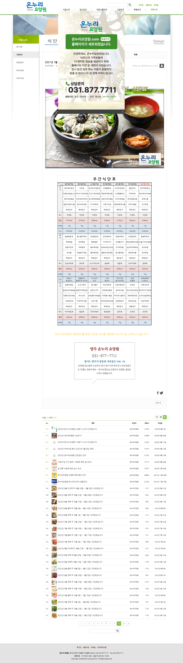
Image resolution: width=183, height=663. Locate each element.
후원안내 (137, 10)
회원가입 (149, 5)
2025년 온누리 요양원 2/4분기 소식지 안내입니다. (77, 429)
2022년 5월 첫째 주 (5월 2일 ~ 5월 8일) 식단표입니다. (79, 602)
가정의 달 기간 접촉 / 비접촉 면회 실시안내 (74, 462)
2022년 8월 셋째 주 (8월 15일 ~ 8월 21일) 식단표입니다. (80, 502)
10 (124, 623)
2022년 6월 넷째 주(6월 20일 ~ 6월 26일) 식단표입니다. (80, 555)
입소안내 (83, 10)
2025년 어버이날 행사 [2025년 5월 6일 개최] (76, 449)
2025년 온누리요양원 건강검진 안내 (72, 455)
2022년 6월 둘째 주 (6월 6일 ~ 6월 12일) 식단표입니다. (80, 568)
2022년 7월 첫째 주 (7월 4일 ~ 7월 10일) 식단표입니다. (80, 542)
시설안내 (120, 10)
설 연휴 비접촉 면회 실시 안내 (69, 468)
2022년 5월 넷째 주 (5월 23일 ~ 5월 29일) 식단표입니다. (80, 582)
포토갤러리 (20, 62)
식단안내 (19, 55)
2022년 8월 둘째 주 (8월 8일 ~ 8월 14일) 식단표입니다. (80, 508)
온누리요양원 (49, 66)
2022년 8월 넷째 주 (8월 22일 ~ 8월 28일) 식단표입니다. (80, 495)
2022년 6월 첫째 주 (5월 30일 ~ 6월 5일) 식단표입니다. (80, 575)
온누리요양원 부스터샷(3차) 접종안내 (72, 482)
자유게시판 (20, 78)
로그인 (141, 5)
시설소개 (66, 10)
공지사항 (19, 47)
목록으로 (158, 403)
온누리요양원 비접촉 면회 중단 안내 (72, 475)
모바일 (156, 5)
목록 (135, 55)
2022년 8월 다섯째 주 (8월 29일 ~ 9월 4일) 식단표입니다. (81, 488)
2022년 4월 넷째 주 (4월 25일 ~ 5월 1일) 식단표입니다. (80, 609)
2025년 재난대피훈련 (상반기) (70, 435)
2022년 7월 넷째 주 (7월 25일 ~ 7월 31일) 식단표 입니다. (81, 522)
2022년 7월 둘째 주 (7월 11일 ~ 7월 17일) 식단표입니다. (80, 535)
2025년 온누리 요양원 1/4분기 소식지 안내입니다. (77, 442)
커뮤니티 (154, 10)
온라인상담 (20, 70)
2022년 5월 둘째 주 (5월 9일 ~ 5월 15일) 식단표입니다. (80, 595)
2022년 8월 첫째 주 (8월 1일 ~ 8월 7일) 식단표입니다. (79, 515)
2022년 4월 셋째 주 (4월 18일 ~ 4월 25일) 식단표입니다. (80, 615)
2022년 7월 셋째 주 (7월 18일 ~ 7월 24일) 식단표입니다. (80, 528)
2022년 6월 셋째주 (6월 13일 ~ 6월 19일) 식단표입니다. (80, 562)
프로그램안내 (101, 10)
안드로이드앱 (101, 647)
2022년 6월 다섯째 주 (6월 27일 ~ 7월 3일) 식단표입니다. (81, 548)
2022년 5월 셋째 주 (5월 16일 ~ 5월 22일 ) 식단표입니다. (81, 588)
